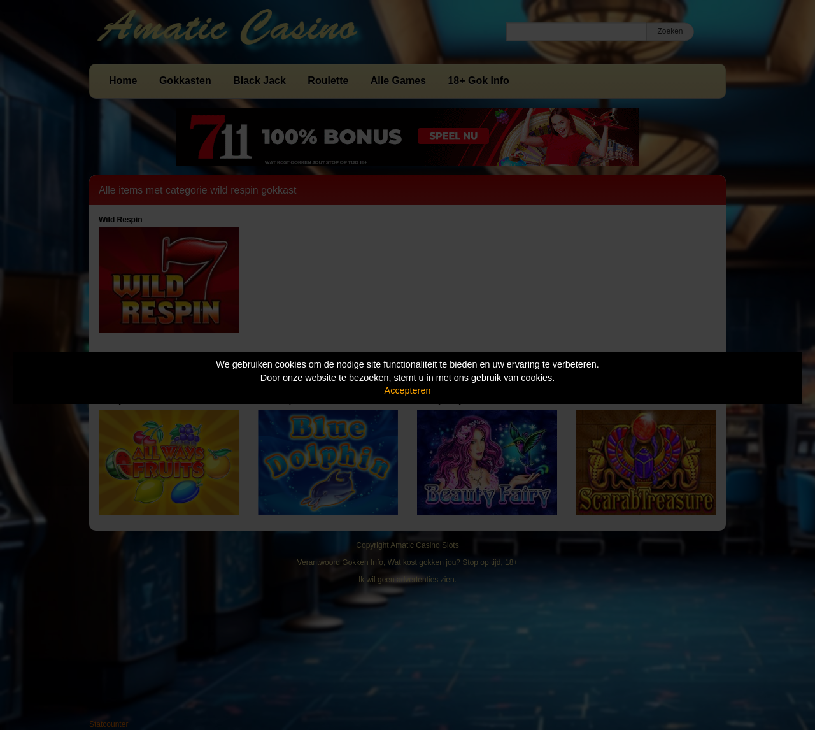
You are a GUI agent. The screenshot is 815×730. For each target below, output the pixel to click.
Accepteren (408, 390)
